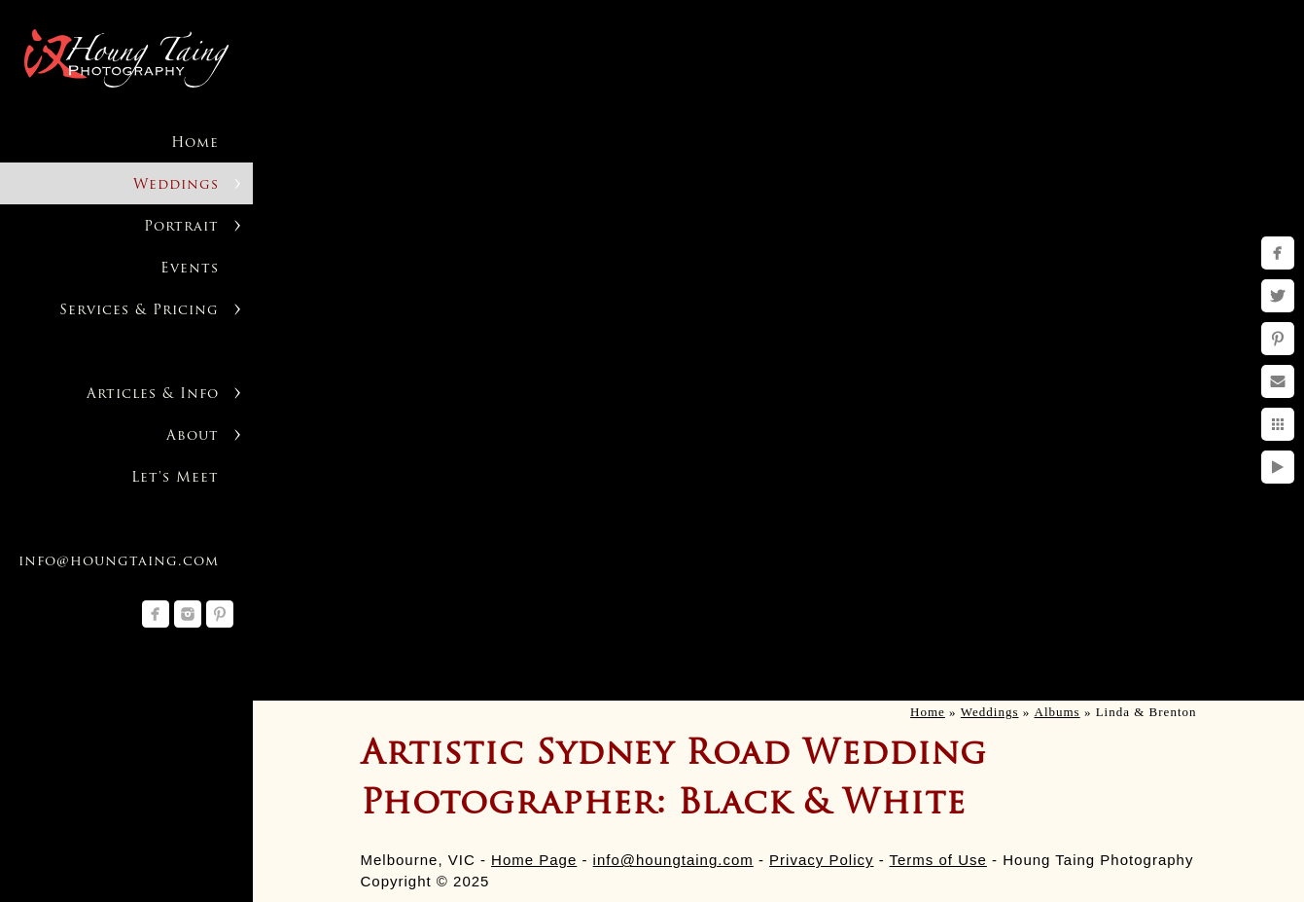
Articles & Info (153, 394)
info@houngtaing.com (673, 859)
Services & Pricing (139, 311)
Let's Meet (175, 478)
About (192, 436)
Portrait (181, 227)
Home (195, 143)
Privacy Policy (821, 859)
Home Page (534, 859)
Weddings (176, 185)
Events (189, 269)
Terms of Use (938, 859)
